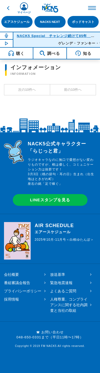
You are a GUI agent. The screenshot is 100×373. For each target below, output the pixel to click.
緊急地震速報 (61, 283)
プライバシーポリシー (22, 291)
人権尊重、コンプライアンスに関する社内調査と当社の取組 (68, 305)
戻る (8, 8)
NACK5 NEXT (50, 21)
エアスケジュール (17, 21)
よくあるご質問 (63, 291)
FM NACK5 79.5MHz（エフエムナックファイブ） (50, 8)
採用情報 (11, 299)
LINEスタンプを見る (50, 200)
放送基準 (57, 274)
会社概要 (11, 274)
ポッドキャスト (83, 21)
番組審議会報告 (17, 283)
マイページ (24, 12)
